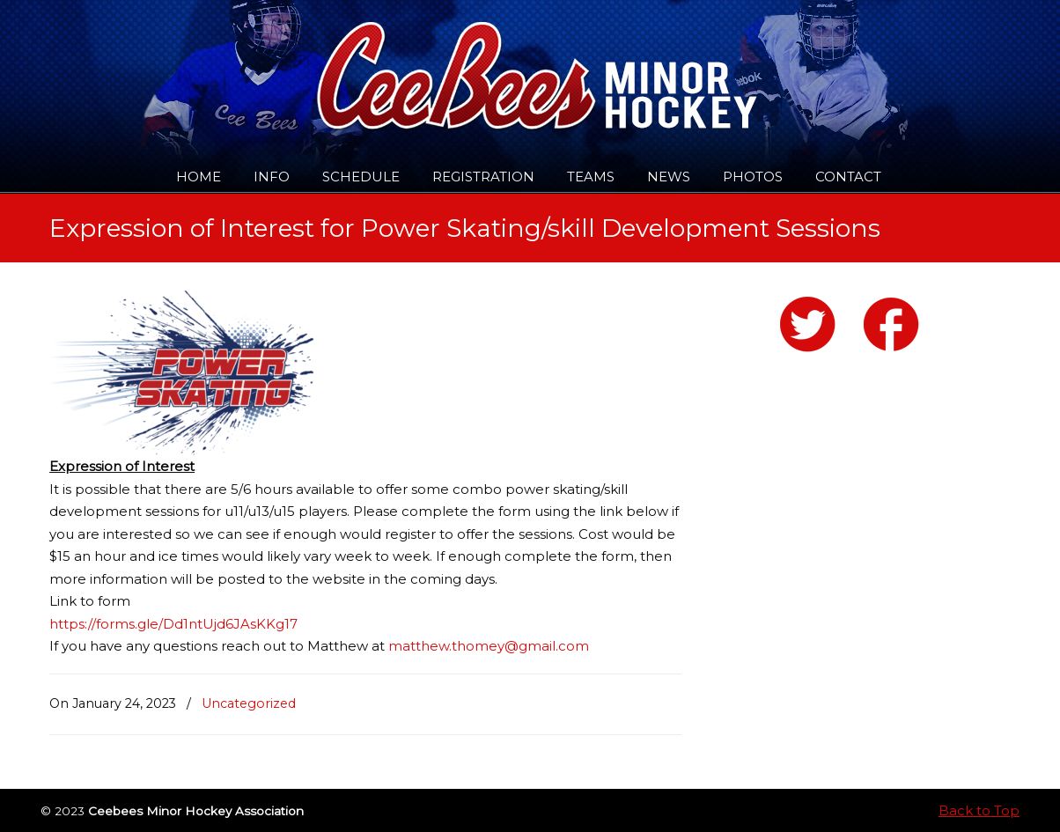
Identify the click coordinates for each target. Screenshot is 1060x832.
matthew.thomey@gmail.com (488, 645)
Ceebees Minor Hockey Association (229, 63)
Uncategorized (249, 703)
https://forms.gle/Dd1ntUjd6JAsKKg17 (173, 623)
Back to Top (979, 810)
